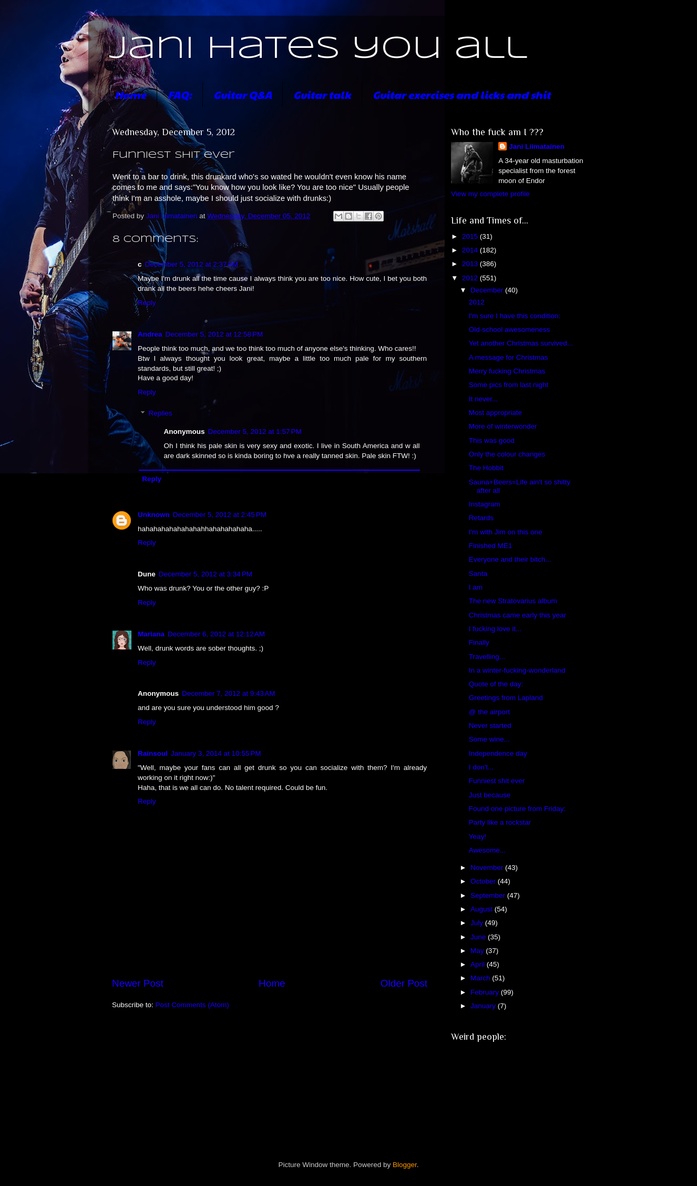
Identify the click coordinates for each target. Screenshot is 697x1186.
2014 (471, 250)
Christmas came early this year (517, 615)
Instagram (484, 504)
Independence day (498, 753)
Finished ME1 (490, 546)
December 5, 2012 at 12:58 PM (214, 334)
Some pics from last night (509, 385)
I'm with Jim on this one (505, 532)
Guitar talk (322, 94)
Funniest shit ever (497, 781)
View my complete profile (490, 194)
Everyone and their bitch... (510, 559)
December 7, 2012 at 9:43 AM (228, 693)
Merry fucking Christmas (507, 371)
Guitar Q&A (242, 94)
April (478, 964)
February (485, 992)
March (481, 978)
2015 (471, 236)
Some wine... (489, 739)
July (477, 923)
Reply (147, 303)
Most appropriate (495, 413)
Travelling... (487, 657)
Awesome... (487, 850)
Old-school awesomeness (509, 329)
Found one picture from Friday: (517, 809)
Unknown (154, 515)
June (479, 937)
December (487, 290)
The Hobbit (486, 468)
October (484, 881)
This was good (492, 440)
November (487, 867)
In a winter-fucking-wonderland (517, 670)
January (484, 1006)
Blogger (405, 1165)
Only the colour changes (507, 454)
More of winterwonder (503, 426)
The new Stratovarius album (513, 601)
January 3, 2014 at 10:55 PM (216, 753)
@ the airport (489, 712)
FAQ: (180, 94)
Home (130, 94)
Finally (479, 642)
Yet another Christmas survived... (521, 343)
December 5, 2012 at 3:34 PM (205, 574)
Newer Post (137, 983)
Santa (478, 573)
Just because (490, 795)
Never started (490, 725)
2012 (471, 278)
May (478, 951)
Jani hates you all (318, 49)
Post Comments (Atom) (192, 1005)
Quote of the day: (496, 684)
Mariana (151, 634)
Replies (160, 414)
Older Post (404, 983)
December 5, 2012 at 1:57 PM (255, 431)
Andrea (150, 334)
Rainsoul (153, 753)
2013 (471, 264)
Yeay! (477, 836)
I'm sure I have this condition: (514, 316)
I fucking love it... (495, 629)
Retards (481, 518)
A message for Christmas (508, 357)
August (482, 909)
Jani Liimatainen (537, 146)
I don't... (481, 767)
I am (476, 587)
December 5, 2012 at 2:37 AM (191, 264)
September (488, 895)
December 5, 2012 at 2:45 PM (219, 515)
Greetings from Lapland (506, 698)
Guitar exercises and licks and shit (461, 94)
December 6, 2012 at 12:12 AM (216, 634)
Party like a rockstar (500, 822)
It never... (483, 399)
